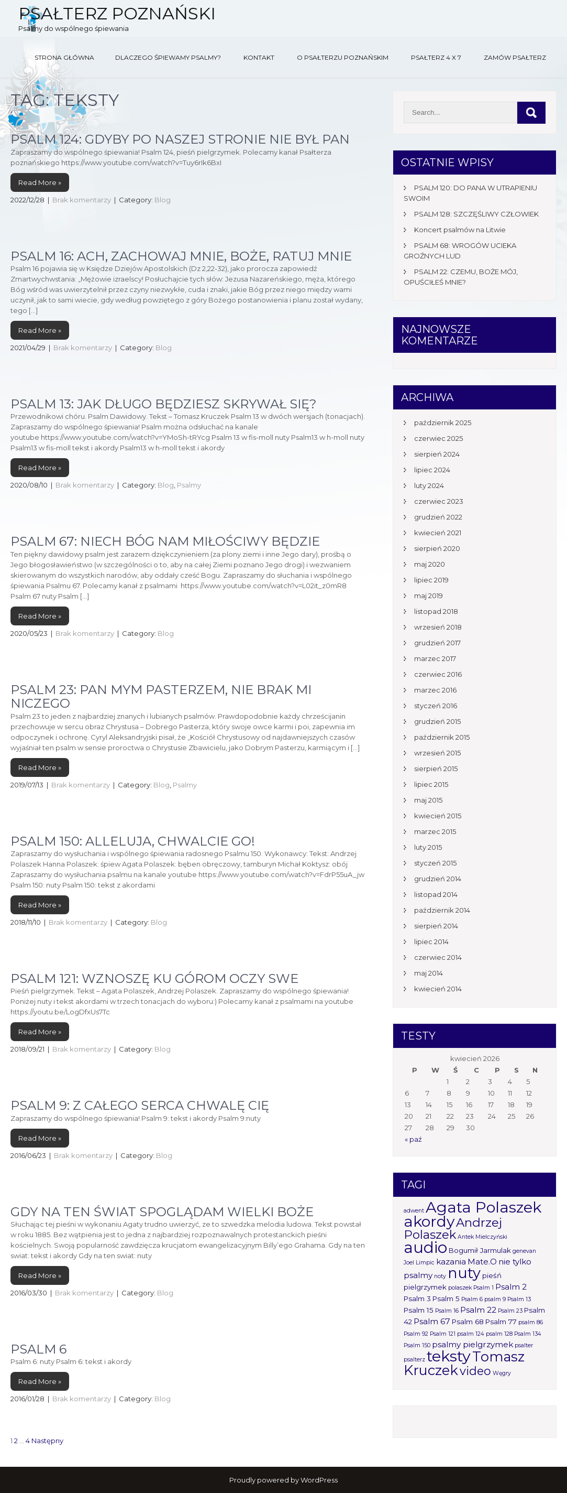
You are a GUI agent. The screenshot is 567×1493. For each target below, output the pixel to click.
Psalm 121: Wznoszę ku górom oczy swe (154, 978)
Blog (162, 200)
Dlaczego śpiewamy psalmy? (168, 57)
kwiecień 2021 (437, 532)
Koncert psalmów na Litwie (460, 229)
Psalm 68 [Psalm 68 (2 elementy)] (468, 1321)
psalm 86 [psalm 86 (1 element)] (530, 1322)
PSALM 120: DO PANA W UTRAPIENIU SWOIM (470, 192)
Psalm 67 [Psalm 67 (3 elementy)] (432, 1321)
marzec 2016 (435, 690)
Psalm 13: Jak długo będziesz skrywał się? (163, 404)
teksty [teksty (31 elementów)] (449, 1356)
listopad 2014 (436, 894)
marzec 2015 (435, 831)
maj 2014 (428, 973)
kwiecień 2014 (438, 988)
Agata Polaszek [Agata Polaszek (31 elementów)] (483, 1207)
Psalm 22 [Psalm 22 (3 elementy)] (478, 1310)
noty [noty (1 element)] (440, 1276)
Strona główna (64, 57)
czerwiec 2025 (438, 438)
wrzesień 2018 (438, 627)
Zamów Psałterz (515, 57)
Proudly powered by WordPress (283, 1480)
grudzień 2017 (437, 643)
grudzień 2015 (437, 721)
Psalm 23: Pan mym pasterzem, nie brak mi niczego (161, 696)
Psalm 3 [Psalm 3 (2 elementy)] (417, 1298)
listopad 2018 (436, 611)
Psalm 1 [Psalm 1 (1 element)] (483, 1287)
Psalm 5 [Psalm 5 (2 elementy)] (446, 1298)
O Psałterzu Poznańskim (342, 57)
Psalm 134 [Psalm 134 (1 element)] (527, 1333)
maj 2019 (428, 595)
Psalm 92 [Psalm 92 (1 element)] (416, 1333)
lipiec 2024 (432, 470)
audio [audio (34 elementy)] (425, 1247)
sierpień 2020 (437, 548)
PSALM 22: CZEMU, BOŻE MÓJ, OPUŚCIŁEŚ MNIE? (461, 276)
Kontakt (258, 57)
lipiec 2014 (431, 941)
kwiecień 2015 (437, 816)
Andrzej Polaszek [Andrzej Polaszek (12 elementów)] (453, 1228)
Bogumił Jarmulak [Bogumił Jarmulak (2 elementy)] (480, 1250)
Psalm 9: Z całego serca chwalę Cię (139, 1105)
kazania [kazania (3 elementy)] (451, 1262)
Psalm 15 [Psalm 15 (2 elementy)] (418, 1310)
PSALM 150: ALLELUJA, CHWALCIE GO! (132, 841)
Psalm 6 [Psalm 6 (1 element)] (472, 1299)
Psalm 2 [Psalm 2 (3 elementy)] (511, 1287)
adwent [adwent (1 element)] (414, 1210)
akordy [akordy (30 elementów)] (429, 1221)
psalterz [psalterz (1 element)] (414, 1359)
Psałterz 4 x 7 (436, 57)
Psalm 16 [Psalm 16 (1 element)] (447, 1310)
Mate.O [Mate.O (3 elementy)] (482, 1262)
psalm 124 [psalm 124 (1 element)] (470, 1333)
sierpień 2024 (437, 454)
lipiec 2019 (431, 580)
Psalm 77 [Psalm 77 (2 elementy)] (501, 1321)
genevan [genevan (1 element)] (524, 1251)
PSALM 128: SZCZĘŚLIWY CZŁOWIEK (476, 214)
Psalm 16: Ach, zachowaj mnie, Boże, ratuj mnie (181, 256)
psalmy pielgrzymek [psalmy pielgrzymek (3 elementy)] (472, 1344)
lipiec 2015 (431, 784)
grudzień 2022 (438, 517)
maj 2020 (429, 564)
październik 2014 (442, 910)
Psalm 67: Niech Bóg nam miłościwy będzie (165, 541)
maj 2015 (428, 800)
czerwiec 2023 (438, 501)
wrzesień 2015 (437, 753)
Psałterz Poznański (117, 13)
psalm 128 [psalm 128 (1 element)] (499, 1333)
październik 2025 (442, 422)
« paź (413, 1139)
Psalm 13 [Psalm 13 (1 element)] (519, 1299)
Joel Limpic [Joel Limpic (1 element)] (419, 1262)
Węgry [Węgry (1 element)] (502, 1373)
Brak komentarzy (81, 200)
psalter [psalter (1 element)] (524, 1345)
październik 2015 (442, 737)
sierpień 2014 (436, 926)
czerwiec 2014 (438, 957)
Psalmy (189, 485)
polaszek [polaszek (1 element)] (460, 1287)
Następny (47, 1440)
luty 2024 (429, 485)
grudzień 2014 (437, 878)
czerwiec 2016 (438, 674)
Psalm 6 (38, 1349)
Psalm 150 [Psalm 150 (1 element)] (417, 1345)
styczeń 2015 (435, 863)
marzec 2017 (435, 658)
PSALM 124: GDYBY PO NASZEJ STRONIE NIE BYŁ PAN (180, 139)
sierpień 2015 (436, 768)
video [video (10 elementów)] (475, 1371)
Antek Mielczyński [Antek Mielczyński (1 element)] (482, 1237)
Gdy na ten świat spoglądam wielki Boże (162, 1211)
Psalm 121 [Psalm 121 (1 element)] (442, 1333)
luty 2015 (428, 847)
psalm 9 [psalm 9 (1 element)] (495, 1299)
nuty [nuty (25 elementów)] (464, 1273)
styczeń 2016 (435, 705)
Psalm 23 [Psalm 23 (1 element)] (510, 1310)
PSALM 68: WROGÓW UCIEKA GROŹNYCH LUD (460, 250)
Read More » (39, 182)
